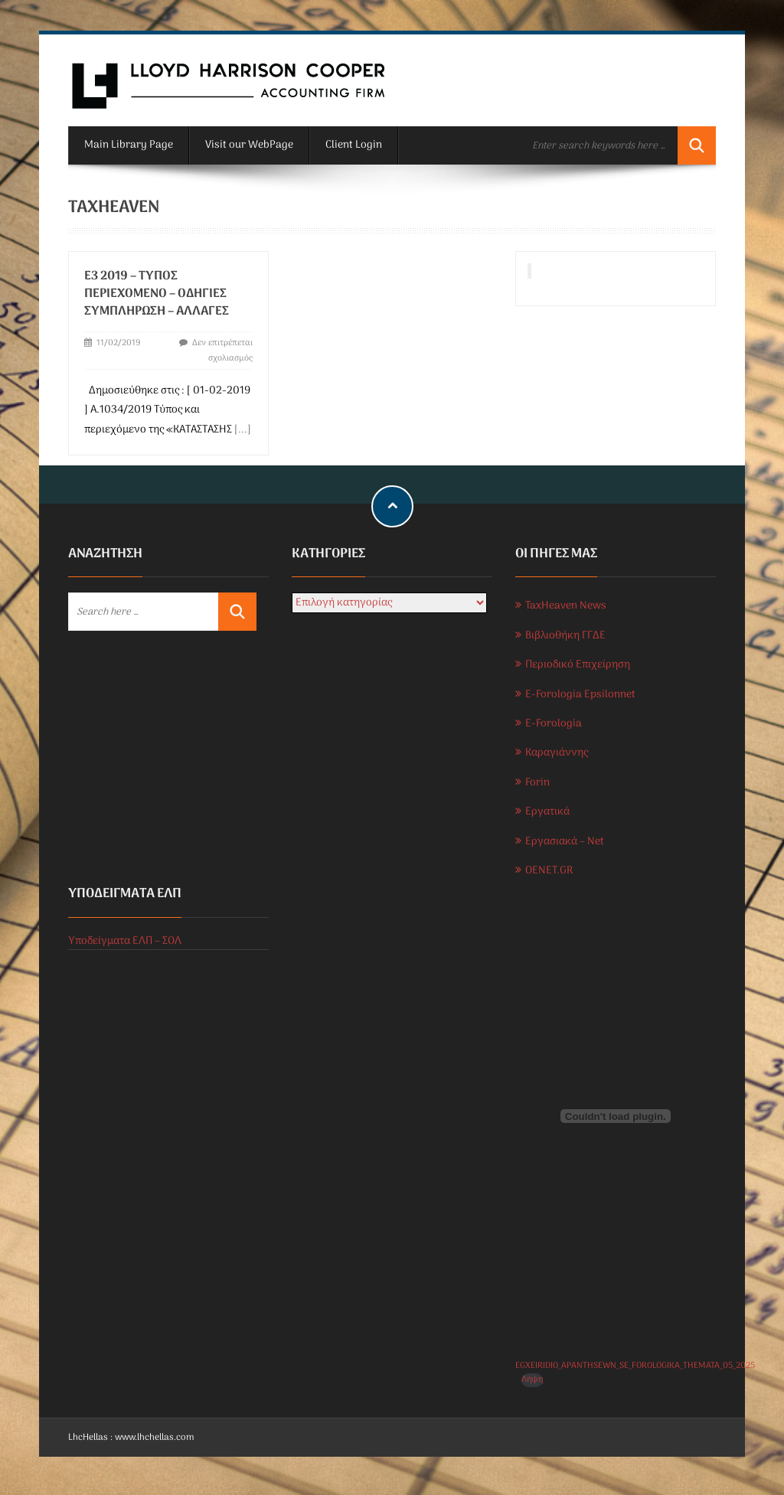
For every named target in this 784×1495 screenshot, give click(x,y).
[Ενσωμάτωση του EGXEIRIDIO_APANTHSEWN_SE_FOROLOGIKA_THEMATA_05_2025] (615, 1116)
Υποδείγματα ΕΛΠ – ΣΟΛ (124, 941)
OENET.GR (549, 871)
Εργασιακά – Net (564, 841)
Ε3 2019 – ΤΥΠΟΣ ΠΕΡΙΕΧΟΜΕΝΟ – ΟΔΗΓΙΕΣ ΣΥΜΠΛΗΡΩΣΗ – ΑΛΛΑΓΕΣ (156, 294)
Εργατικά (547, 812)
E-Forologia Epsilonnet (580, 694)
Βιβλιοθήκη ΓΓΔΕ (565, 636)
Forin (537, 783)
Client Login (353, 145)
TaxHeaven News (565, 606)
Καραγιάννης (556, 753)
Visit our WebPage (249, 145)
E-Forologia (553, 724)
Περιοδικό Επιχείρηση (577, 665)
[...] (242, 430)
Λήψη (532, 1379)
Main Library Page (128, 145)
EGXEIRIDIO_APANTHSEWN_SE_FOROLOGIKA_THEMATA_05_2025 (635, 1366)
